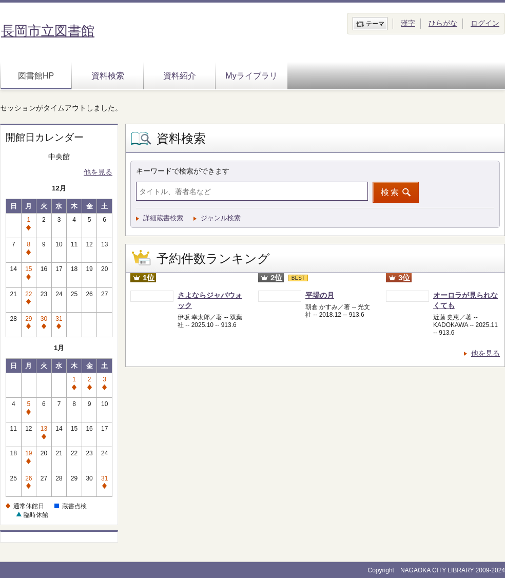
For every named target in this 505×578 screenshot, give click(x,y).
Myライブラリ (251, 75)
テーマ (375, 23)
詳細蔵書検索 (163, 218)
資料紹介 (179, 75)
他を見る (98, 172)
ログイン (485, 23)
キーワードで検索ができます (182, 171)
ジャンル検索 (221, 218)
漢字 (408, 23)
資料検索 (107, 75)
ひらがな (443, 23)
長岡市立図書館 (47, 30)
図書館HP (36, 75)
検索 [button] (390, 192)
